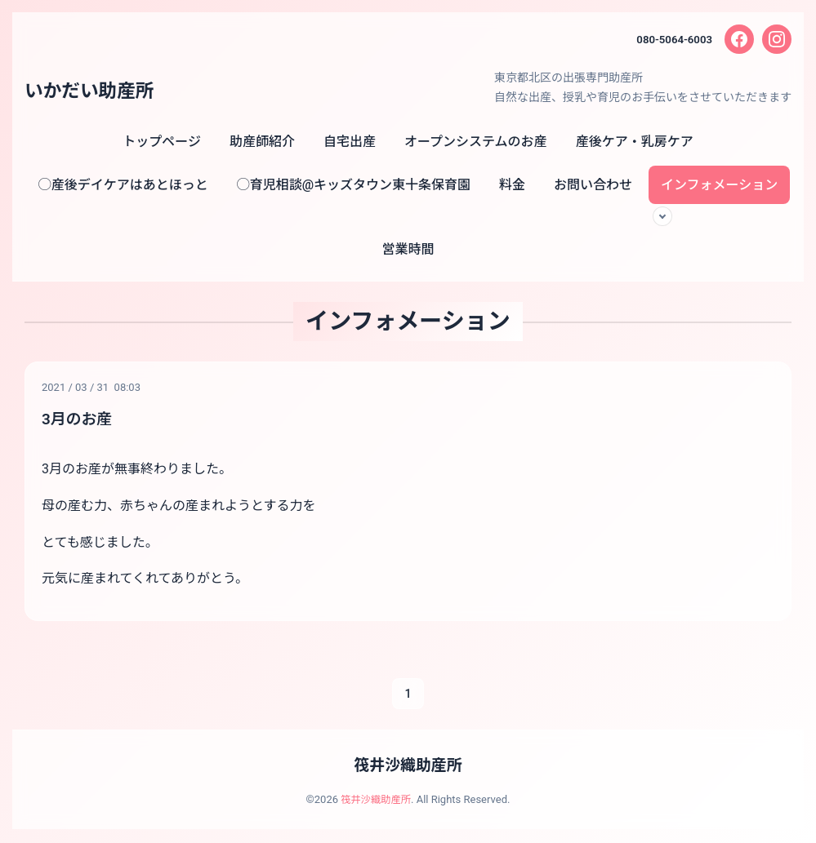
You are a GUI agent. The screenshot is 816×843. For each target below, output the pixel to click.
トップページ (162, 141)
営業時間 (407, 249)
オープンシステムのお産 (475, 141)
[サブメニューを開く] (662, 216)
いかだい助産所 (93, 90)
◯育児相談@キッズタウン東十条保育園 (353, 185)
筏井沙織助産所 (408, 766)
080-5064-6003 (672, 39)
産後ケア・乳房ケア (634, 141)
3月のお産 (79, 418)
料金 (512, 185)
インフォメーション (719, 185)
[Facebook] (739, 39)
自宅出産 (349, 141)
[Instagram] (776, 39)
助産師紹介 (262, 141)
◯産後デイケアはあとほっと (123, 185)
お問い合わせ (593, 185)
